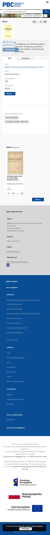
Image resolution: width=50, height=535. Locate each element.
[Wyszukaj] (46, 12)
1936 (6, 81)
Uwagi (9, 377)
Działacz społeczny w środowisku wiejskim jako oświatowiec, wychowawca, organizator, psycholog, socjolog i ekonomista (15, 178)
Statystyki (10, 404)
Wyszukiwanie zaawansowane (32, 16)
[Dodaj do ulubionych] (40, 21)
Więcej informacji (37, 526)
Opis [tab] (9, 58)
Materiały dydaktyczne (15, 333)
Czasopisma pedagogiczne (17, 328)
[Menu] (47, 2)
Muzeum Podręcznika (14, 309)
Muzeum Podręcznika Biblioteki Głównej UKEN (23, 314)
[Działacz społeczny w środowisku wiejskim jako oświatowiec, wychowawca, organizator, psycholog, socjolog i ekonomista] (15, 162)
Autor (9, 362)
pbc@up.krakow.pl (13, 251)
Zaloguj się (11, 420)
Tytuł (8, 353)
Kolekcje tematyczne (14, 318)
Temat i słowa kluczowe (15, 381)
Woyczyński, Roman (12, 74)
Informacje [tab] (25, 58)
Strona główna (12, 287)
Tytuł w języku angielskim (16, 358)
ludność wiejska (12, 117)
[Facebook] (8, 265)
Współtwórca (11, 367)
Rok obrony (11, 372)
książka (7, 88)
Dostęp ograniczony (9, 43)
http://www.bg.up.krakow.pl (18, 262)
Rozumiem (26, 529)
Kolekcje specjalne (13, 323)
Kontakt (9, 395)
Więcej (38, 199)
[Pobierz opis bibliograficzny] (13, 193)
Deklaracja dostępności (15, 399)
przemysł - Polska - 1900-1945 (17, 122)
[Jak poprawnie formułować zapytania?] (45, 15)
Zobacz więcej (12, 340)
